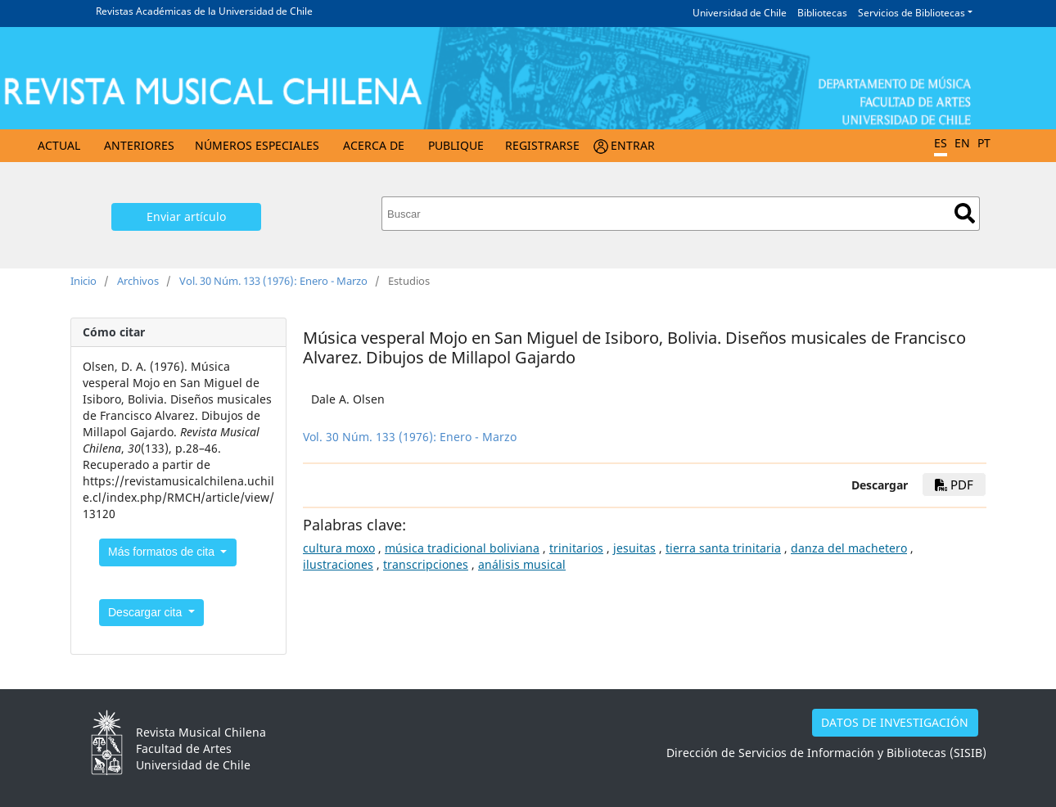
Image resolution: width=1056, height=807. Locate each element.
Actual (59, 145)
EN (962, 143)
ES (940, 143)
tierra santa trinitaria (723, 548)
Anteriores (139, 145)
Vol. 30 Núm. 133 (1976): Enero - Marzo (273, 280)
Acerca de (373, 145)
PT (984, 143)
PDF (954, 484)
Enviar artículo (186, 216)
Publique (456, 145)
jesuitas (634, 548)
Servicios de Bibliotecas (911, 13)
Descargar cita (146, 612)
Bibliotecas (822, 13)
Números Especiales (257, 145)
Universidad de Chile (740, 13)
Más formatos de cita (163, 551)
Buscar (964, 213)
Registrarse (542, 145)
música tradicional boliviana (462, 548)
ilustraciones (338, 564)
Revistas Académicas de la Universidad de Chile (204, 11)
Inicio (83, 280)
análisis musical (522, 564)
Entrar (633, 145)
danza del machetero (849, 548)
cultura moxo (339, 548)
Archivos (138, 280)
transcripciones (425, 564)
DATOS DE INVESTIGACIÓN (894, 722)
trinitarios (576, 548)
